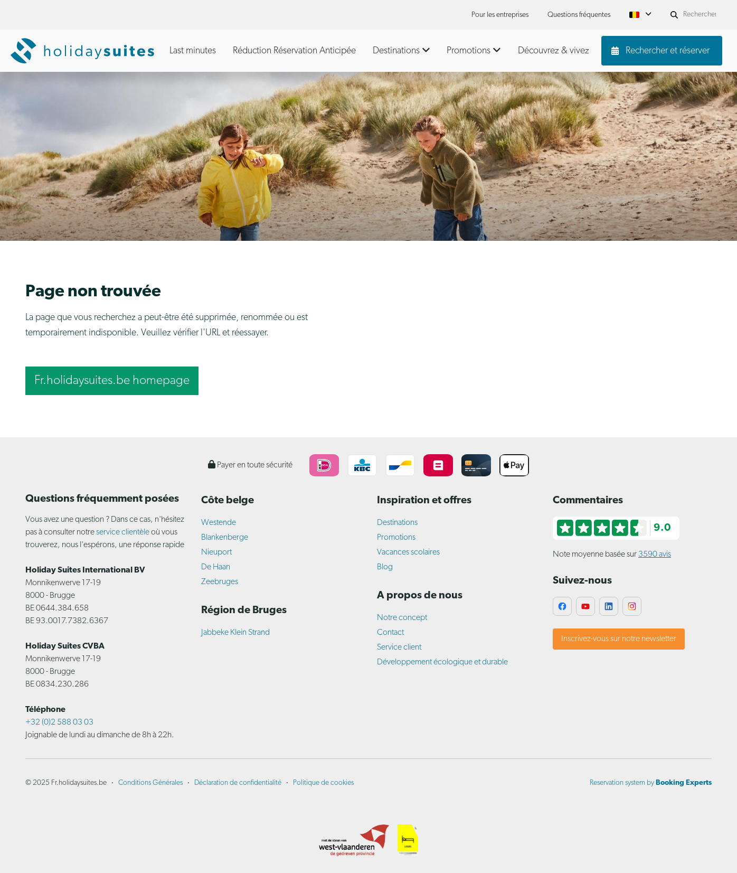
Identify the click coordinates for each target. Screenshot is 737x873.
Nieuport (216, 552)
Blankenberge (224, 537)
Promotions (396, 537)
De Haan (215, 567)
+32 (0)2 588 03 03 (59, 722)
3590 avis (654, 554)
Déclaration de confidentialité (237, 783)
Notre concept (402, 618)
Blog (385, 567)
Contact (390, 632)
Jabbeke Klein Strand (235, 632)
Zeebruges (219, 582)
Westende (218, 523)
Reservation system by (651, 783)
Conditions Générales (150, 783)
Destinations (397, 523)
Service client (399, 647)
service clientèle (122, 532)
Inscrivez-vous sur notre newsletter (618, 639)
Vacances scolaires (408, 552)
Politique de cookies (323, 783)
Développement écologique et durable (442, 662)
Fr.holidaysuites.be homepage (112, 380)
